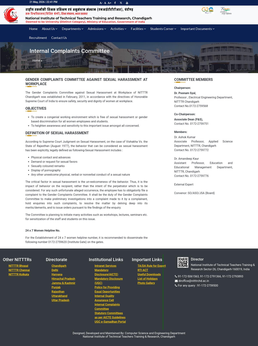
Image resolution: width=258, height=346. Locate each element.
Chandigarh (59, 266)
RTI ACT (143, 270)
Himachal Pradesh (63, 278)
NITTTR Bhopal (18, 266)
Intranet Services (105, 266)
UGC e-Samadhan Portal (110, 321)
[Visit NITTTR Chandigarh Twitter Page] (121, 2)
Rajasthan (58, 291)
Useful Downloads (149, 274)
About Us (50, 29)
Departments (72, 29)
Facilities (138, 29)
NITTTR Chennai (19, 270)
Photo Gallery (146, 283)
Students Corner (163, 29)
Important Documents (198, 29)
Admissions (97, 29)
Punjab (56, 287)
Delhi (55, 270)
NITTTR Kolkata (19, 274)
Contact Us (59, 38)
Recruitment (38, 38)
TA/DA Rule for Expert (152, 266)
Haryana (57, 274)
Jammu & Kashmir (63, 283)
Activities (118, 29)
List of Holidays (147, 278)
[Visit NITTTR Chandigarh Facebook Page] (115, 2)
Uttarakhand (59, 296)
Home (33, 29)
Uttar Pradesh (60, 300)
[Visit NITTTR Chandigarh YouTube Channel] (127, 2)
